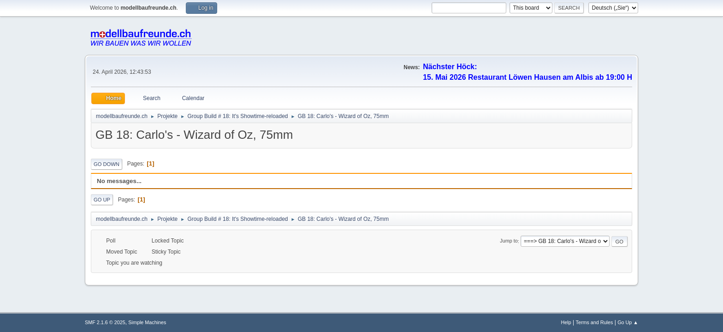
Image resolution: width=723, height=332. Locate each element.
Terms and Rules (594, 322)
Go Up (102, 199)
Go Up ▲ (627, 322)
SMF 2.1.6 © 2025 (105, 322)
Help (566, 322)
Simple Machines (147, 322)
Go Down (106, 164)
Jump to (508, 241)
